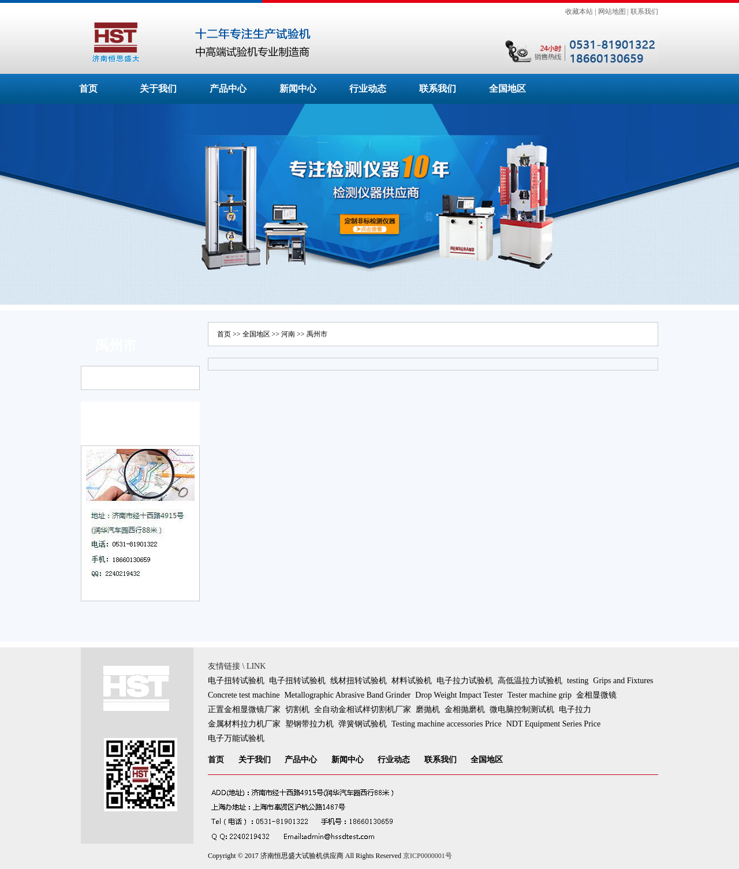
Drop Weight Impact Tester (459, 695)
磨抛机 (428, 709)
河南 (288, 334)
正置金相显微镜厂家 (244, 709)
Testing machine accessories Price (446, 724)
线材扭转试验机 (358, 680)
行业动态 (367, 88)
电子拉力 (575, 709)
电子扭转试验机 (236, 680)
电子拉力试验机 (464, 680)
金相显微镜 (596, 695)
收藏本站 (579, 12)
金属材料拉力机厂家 (244, 724)
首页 (88, 88)
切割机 (297, 709)
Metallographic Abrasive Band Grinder (347, 695)
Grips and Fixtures (623, 680)
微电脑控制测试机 (522, 709)
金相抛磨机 (465, 709)
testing (577, 680)
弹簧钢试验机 (362, 724)
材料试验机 (411, 680)
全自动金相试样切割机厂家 (362, 709)
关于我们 (158, 88)
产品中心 (228, 88)
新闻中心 (297, 88)
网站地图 (612, 12)
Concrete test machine (243, 695)
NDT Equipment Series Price (553, 724)
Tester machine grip (539, 695)
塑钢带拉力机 (309, 724)
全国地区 (507, 88)
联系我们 (644, 12)
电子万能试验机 (236, 738)
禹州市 (317, 334)
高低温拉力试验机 (530, 680)
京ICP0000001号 (427, 856)
